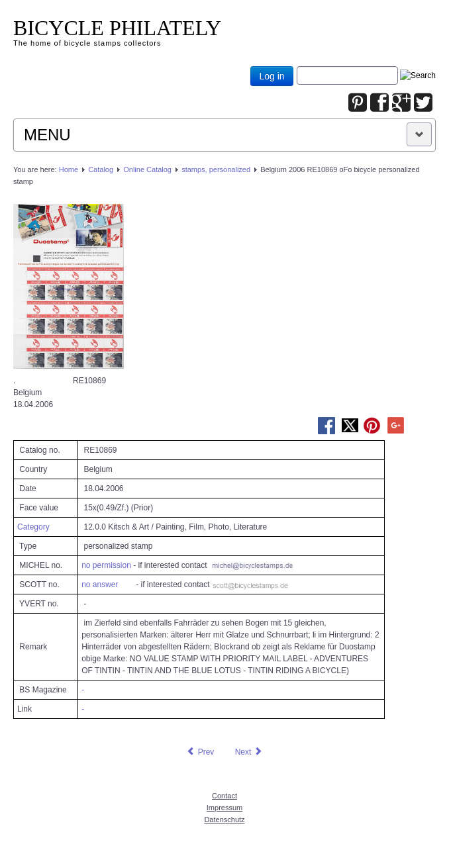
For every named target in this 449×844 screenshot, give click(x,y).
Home (68, 169)
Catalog (100, 169)
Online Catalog (147, 169)
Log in (271, 76)
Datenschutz (224, 819)
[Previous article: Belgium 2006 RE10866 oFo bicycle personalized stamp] (200, 752)
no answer (99, 584)
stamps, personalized (215, 169)
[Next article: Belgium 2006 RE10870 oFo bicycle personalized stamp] (249, 752)
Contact (224, 796)
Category (33, 527)
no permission (106, 565)
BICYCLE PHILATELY (117, 28)
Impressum (224, 808)
